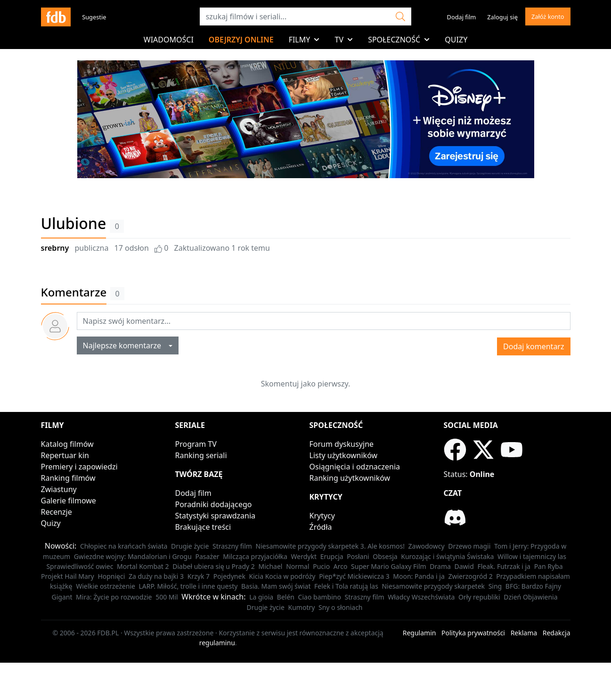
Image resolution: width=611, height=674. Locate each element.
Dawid (464, 566)
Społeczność (399, 39)
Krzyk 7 (198, 576)
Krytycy (322, 515)
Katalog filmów (67, 444)
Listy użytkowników (344, 455)
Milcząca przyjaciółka (255, 556)
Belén (285, 596)
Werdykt (304, 556)
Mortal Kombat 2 (143, 566)
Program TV (196, 444)
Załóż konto (547, 16)
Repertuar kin (65, 455)
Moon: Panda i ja (418, 576)
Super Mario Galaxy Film (388, 566)
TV (343, 39)
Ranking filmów (68, 478)
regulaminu (217, 642)
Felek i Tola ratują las (346, 586)
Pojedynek (229, 576)
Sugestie (94, 17)
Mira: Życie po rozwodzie (114, 596)
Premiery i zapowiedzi (79, 466)
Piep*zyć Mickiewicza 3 (354, 576)
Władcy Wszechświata (421, 596)
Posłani (358, 556)
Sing (495, 586)
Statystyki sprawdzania (215, 515)
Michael (270, 566)
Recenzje (56, 512)
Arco (341, 566)
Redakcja (556, 632)
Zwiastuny (59, 489)
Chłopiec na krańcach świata (123, 546)
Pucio (321, 566)
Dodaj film (461, 17)
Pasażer (208, 556)
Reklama (524, 632)
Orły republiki (479, 596)
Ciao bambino (319, 596)
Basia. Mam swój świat (275, 586)
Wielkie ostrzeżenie (105, 586)
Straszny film (232, 546)
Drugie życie (190, 546)
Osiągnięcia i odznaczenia (355, 466)
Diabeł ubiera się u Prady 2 (213, 566)
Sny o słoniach (340, 607)
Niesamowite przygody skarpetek (433, 586)
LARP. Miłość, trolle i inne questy (188, 586)
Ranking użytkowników (350, 478)
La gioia (261, 596)
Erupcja (331, 556)
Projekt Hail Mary (67, 576)
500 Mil (166, 596)
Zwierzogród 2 (470, 576)
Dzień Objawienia (530, 596)
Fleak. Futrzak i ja (503, 566)
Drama (440, 566)
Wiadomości (169, 39)
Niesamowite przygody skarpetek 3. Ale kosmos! (330, 546)
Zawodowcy (426, 546)
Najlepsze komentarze (125, 345)
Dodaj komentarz (533, 346)
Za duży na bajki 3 (156, 576)
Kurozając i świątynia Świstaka (447, 556)
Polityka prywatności (473, 632)
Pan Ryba (548, 566)
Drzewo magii (469, 546)
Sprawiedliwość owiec (79, 566)
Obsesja (385, 556)
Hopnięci (111, 576)
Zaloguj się (502, 17)
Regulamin (419, 632)
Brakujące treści (203, 527)
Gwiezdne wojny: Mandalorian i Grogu (133, 556)
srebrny (55, 248)
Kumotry (301, 607)
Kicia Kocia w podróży (282, 576)
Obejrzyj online (241, 39)
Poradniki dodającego (213, 504)
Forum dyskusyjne (342, 444)
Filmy (304, 39)
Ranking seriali (201, 455)
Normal (297, 566)
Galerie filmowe (68, 500)
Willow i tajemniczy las (531, 556)
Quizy (456, 39)
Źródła (321, 527)
